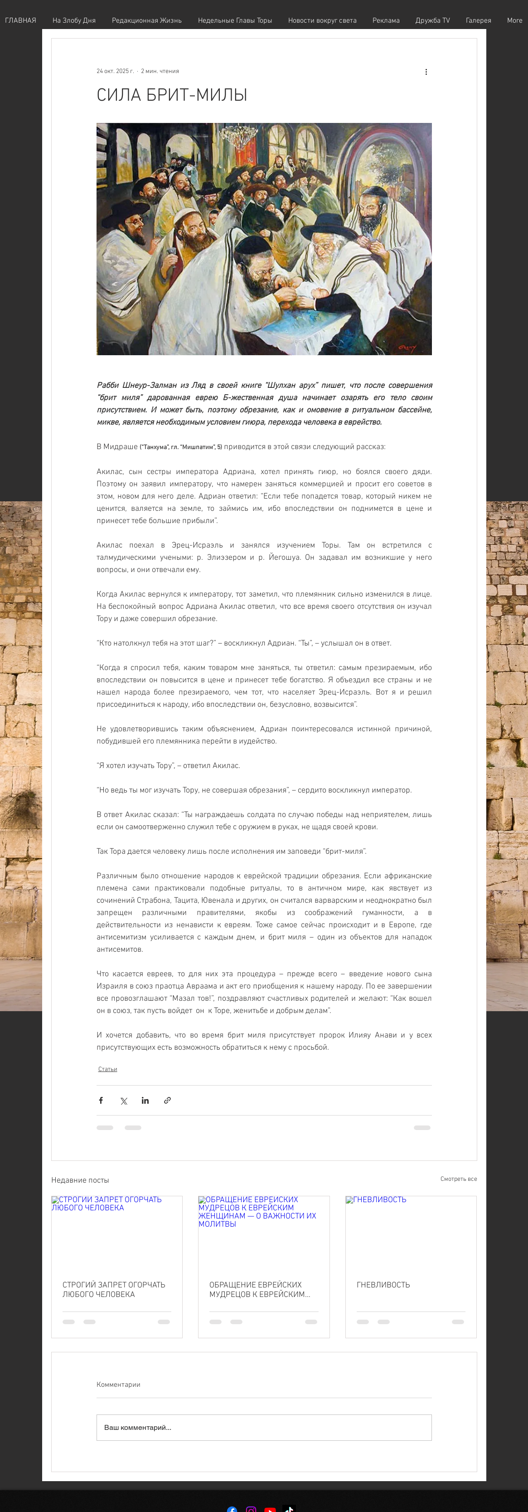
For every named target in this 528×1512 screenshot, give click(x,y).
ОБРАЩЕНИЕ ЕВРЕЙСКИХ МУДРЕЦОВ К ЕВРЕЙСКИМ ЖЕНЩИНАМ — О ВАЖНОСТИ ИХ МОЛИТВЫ (262, 1290)
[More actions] (426, 71)
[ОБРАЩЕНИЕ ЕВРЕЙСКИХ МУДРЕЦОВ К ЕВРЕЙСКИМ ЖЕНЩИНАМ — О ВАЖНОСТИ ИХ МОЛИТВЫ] (264, 1233)
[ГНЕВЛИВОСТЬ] (411, 1233)
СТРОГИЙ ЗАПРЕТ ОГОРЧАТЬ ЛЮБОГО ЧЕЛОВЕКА (114, 1290)
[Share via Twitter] (123, 1100)
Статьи (107, 1069)
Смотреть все (459, 1179)
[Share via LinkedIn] (145, 1100)
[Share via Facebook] (101, 1100)
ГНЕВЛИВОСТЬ (383, 1285)
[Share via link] (167, 1100)
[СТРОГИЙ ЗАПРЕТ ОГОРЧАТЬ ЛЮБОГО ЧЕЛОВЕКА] (117, 1233)
